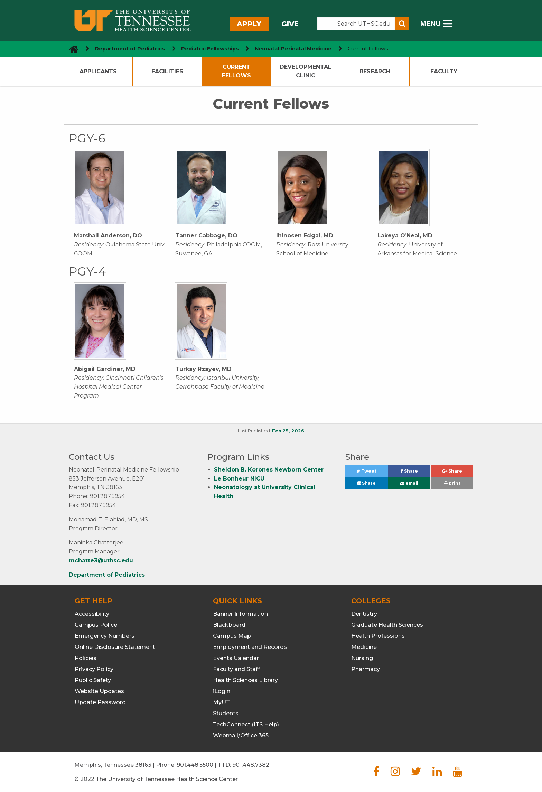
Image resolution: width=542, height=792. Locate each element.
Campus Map (232, 636)
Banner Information (240, 614)
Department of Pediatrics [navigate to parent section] (130, 49)
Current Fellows (236, 71)
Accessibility (92, 614)
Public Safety (93, 680)
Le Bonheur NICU (239, 478)
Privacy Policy (94, 669)
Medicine (364, 647)
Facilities (167, 71)
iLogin (221, 691)
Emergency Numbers (104, 636)
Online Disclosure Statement (115, 647)
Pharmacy (365, 669)
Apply (249, 24)
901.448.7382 (250, 765)
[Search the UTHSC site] (356, 23)
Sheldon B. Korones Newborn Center (269, 469)
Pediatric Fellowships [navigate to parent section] (210, 49)
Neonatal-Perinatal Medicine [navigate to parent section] (293, 49)
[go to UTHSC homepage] (71, 49)
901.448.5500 (195, 765)
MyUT (221, 702)
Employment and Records (250, 647)
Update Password (100, 702)
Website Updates (99, 691)
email (409, 483)
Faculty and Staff (236, 669)
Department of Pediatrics (107, 574)
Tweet (371, 472)
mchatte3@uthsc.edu (101, 560)
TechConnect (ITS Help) (246, 724)
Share (415, 472)
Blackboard (229, 625)
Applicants (98, 71)
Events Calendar (236, 658)
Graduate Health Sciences (387, 625)
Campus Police (96, 625)
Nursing (362, 658)
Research (374, 71)
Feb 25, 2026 (288, 431)
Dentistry (364, 614)
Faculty (443, 71)
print (452, 483)
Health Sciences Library (245, 680)
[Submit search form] (402, 23)
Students (226, 713)
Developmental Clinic (305, 71)
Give (290, 24)
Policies (85, 658)
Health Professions (378, 636)
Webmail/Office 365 (241, 735)
